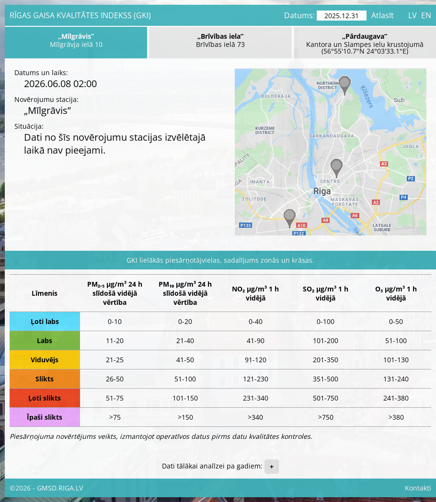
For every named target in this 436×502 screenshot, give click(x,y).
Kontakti (418, 487)
